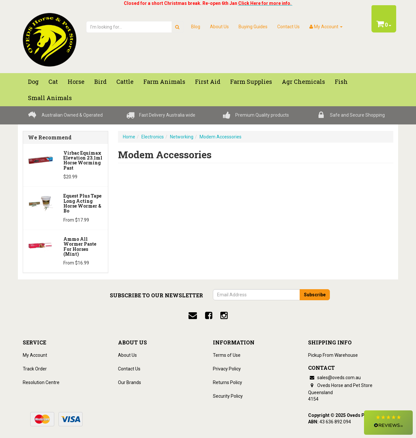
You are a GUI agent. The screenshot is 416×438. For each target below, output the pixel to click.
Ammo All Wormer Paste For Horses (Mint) (79, 246)
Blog (195, 26)
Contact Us (288, 26)
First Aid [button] (207, 81)
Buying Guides (253, 26)
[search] (177, 27)
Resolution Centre (41, 382)
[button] (388, 422)
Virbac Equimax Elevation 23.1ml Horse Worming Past (82, 160)
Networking (181, 136)
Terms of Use (226, 355)
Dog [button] (33, 81)
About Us (219, 26)
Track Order (35, 368)
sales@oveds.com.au (334, 377)
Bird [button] (100, 81)
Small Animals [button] (50, 98)
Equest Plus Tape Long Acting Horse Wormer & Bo (82, 203)
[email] (193, 315)
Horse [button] (76, 81)
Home (129, 136)
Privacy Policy (227, 368)
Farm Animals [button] (164, 81)
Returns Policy (227, 382)
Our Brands (129, 382)
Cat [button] (53, 81)
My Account (35, 355)
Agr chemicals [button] (303, 81)
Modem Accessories (220, 136)
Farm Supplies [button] (251, 81)
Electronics (152, 136)
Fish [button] (341, 81)
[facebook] (208, 315)
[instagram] (224, 315)
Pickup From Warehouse (333, 355)
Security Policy (228, 396)
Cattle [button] (125, 81)
